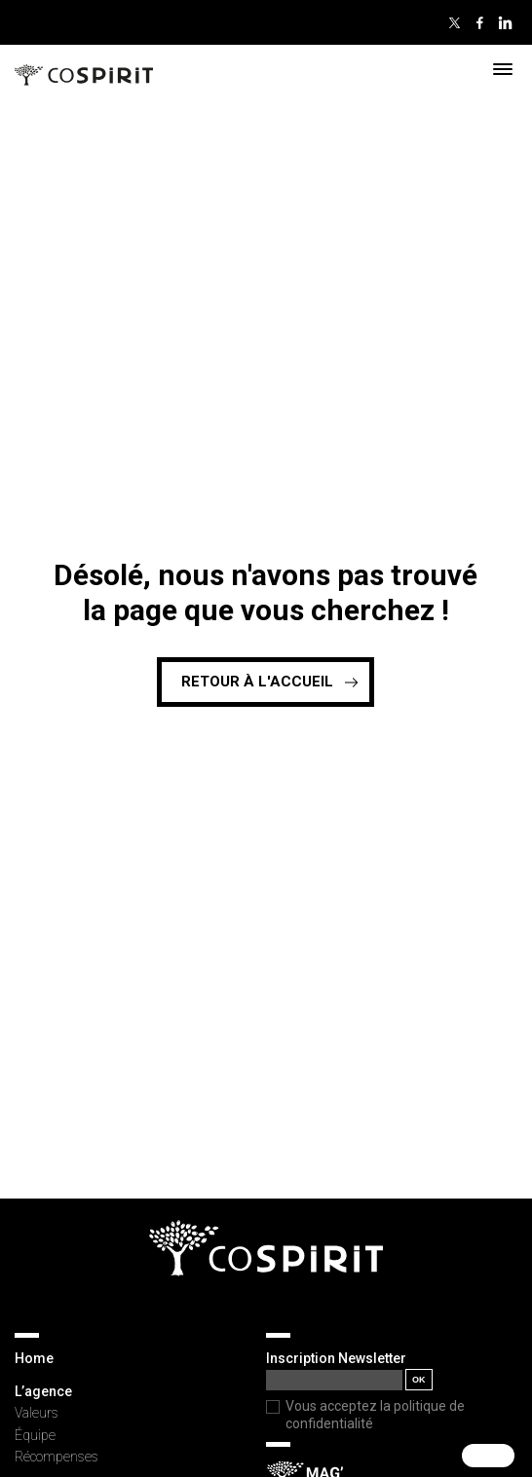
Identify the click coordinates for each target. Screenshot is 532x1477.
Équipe (35, 1435)
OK (419, 1380)
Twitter (454, 22)
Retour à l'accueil (257, 681)
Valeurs (36, 1413)
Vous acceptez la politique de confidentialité (375, 1414)
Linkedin (504, 22)
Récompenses (56, 1456)
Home (34, 1358)
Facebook (479, 22)
